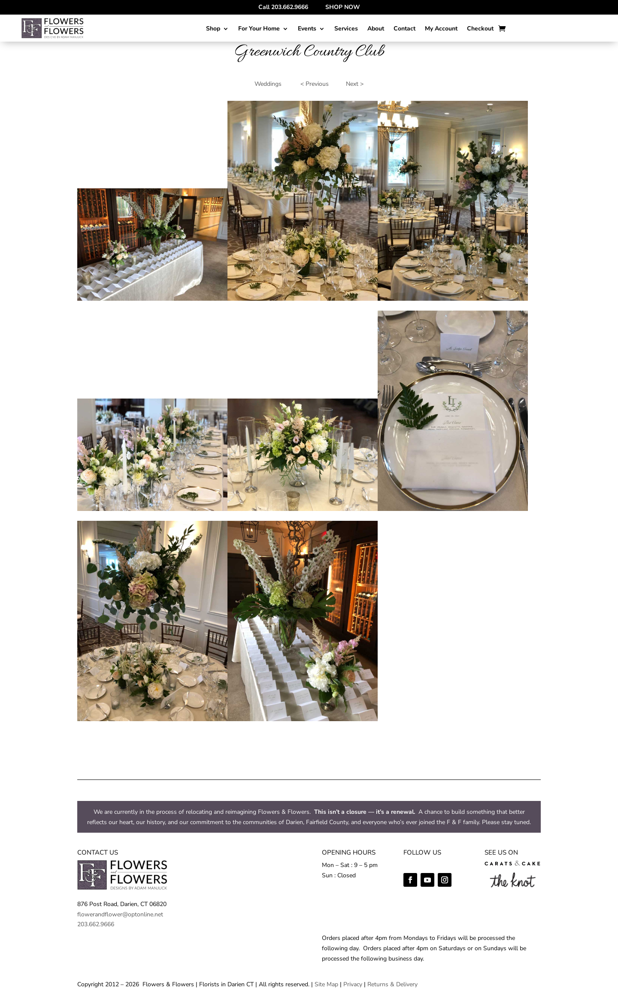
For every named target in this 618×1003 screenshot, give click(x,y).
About (375, 29)
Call (283, 7)
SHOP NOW (342, 7)
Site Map (326, 984)
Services (346, 29)
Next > (355, 84)
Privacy (352, 984)
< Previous (314, 84)
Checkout (480, 29)
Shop (213, 29)
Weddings (268, 84)
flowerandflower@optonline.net (120, 914)
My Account (441, 29)
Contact (404, 29)
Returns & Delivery (392, 984)
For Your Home (259, 29)
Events (307, 29)
